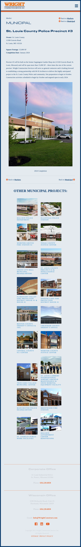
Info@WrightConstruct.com (45, 518)
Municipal (71, 21)
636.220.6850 (45, 483)
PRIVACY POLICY (46, 536)
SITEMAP (34, 536)
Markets (70, 18)
